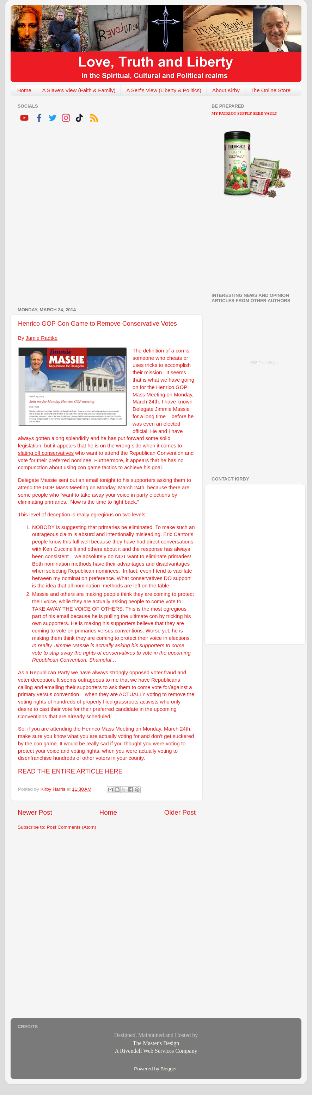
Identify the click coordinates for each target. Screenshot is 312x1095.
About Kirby (226, 90)
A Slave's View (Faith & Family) (79, 90)
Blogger (168, 1068)
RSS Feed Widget (264, 363)
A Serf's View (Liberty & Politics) (163, 90)
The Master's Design (156, 1043)
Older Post (180, 812)
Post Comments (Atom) (71, 827)
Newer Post (35, 812)
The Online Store (270, 90)
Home (24, 90)
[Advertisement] (84, 215)
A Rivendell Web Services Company (156, 1051)
